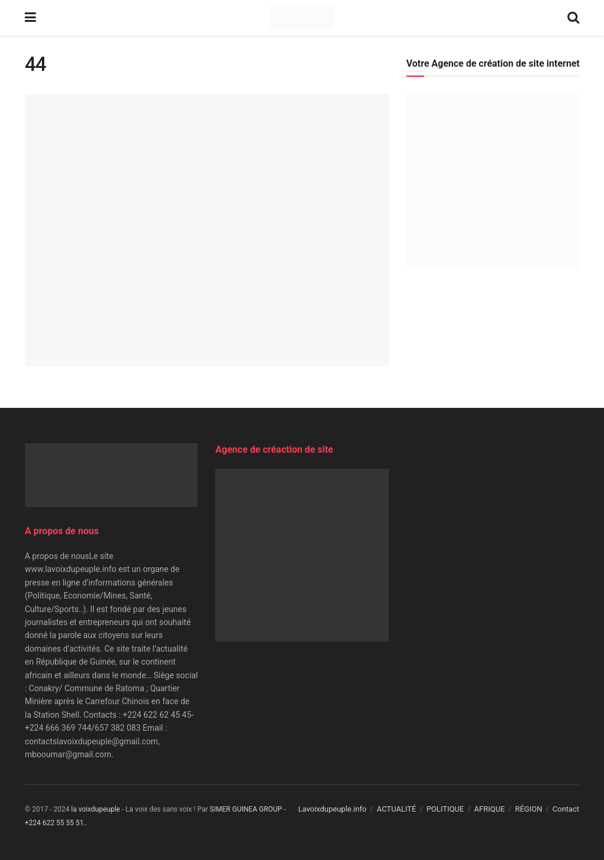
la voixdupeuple (95, 809)
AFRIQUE (489, 809)
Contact (566, 809)
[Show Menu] (30, 17)
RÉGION (528, 809)
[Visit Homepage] (302, 18)
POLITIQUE (445, 809)
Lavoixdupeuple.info (332, 809)
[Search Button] (573, 17)
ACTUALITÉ (396, 809)
